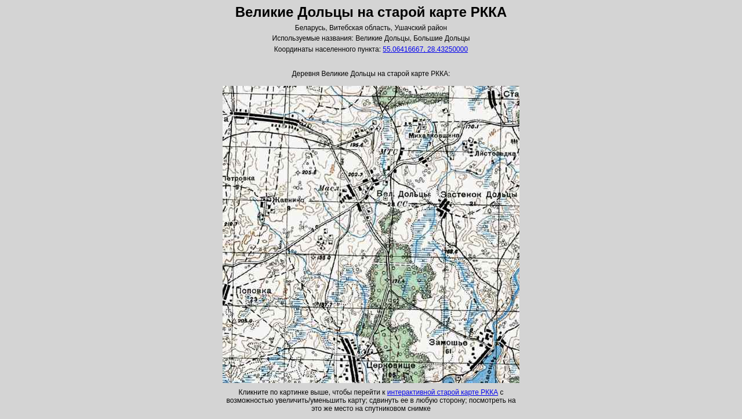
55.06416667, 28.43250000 (425, 49)
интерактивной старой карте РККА (442, 392)
